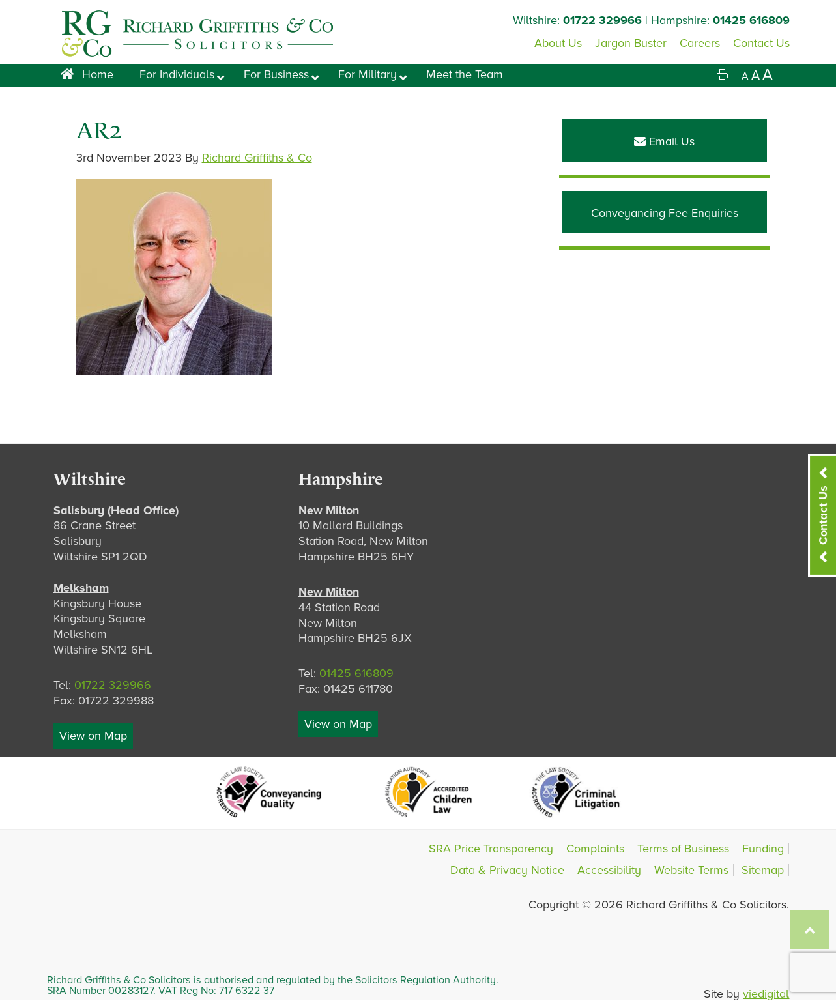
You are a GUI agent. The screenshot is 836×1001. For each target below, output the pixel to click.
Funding (763, 848)
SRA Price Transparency (491, 848)
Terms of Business (683, 848)
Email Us (664, 141)
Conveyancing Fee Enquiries (664, 213)
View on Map (93, 736)
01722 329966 (602, 20)
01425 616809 (751, 20)
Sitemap (763, 870)
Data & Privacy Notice (507, 870)
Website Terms (691, 870)
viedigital (766, 994)
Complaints (595, 848)
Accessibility (609, 870)
